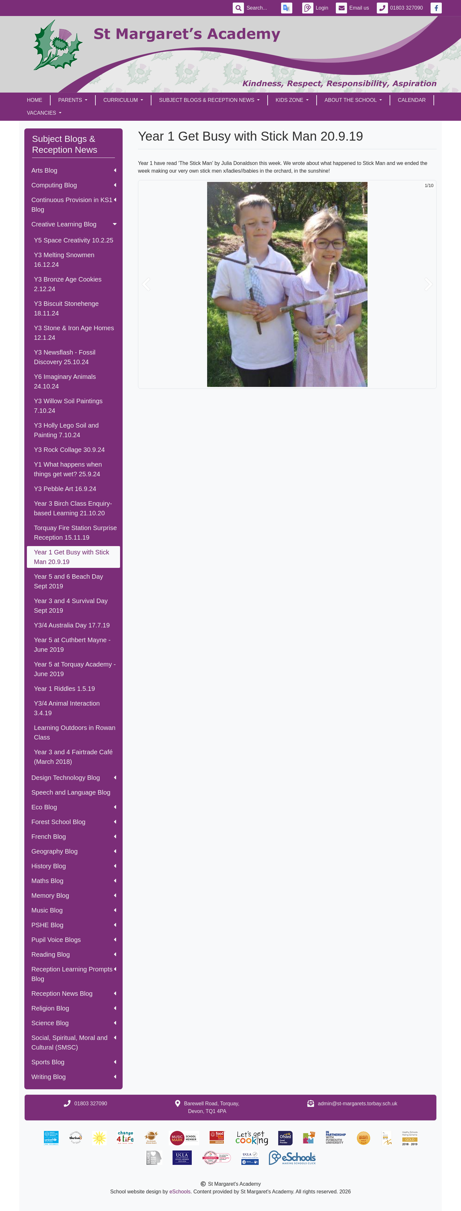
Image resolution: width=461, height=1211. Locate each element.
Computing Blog (73, 185)
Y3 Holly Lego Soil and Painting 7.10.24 (66, 430)
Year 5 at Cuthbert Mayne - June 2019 (72, 644)
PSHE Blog (73, 925)
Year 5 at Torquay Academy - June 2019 (75, 669)
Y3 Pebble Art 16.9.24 (65, 488)
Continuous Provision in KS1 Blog (73, 204)
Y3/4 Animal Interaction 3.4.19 (67, 708)
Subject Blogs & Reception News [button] (207, 100)
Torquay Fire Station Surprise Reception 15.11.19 (75, 532)
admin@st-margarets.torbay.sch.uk (357, 1103)
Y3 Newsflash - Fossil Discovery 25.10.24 (64, 357)
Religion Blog (73, 1008)
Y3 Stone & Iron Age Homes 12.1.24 (74, 332)
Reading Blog (73, 954)
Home (34, 100)
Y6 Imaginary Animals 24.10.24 (65, 381)
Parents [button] (71, 100)
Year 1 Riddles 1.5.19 (64, 688)
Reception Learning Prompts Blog (73, 974)
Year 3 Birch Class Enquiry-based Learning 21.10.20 (73, 508)
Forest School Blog (73, 821)
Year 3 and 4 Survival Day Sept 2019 (71, 605)
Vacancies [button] (42, 113)
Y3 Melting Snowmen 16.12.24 (64, 259)
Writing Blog (73, 1076)
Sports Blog (73, 1062)
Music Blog (73, 910)
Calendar (412, 100)
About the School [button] (351, 100)
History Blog (73, 866)
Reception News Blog (73, 993)
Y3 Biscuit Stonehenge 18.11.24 (66, 308)
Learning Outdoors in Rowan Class (75, 732)
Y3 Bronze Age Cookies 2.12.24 (67, 284)
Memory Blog (73, 895)
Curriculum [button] (121, 100)
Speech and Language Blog (70, 792)
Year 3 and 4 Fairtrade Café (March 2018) (73, 757)
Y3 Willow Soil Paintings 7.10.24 (68, 405)
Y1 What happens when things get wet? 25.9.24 (68, 469)
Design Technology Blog (73, 777)
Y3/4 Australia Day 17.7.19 (72, 625)
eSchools (179, 1191)
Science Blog (73, 1023)
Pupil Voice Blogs (73, 939)
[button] (146, 284)
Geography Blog (73, 851)
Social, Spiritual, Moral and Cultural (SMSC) (73, 1042)
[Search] (260, 8)
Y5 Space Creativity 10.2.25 (73, 240)
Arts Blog (73, 170)
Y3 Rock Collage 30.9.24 (69, 449)
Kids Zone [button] (290, 100)
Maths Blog (73, 880)
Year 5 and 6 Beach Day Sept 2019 (68, 581)
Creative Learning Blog (74, 224)
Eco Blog (73, 807)
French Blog (73, 836)
